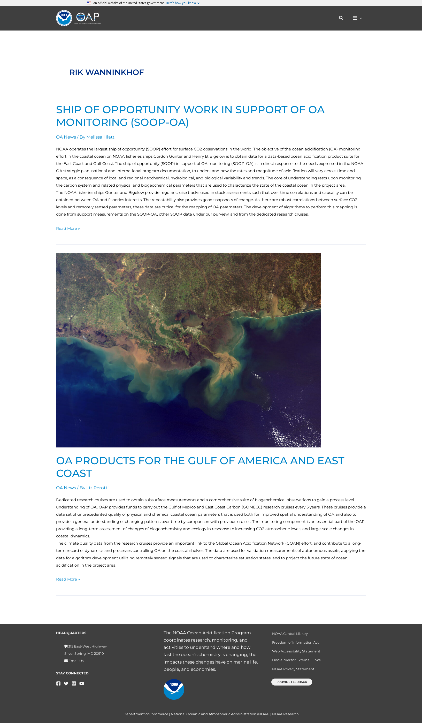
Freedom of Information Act (295, 640)
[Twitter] (66, 681)
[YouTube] (81, 681)
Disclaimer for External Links (296, 658)
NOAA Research (285, 714)
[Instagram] (74, 681)
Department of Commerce (146, 714)
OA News (66, 137)
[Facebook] (58, 681)
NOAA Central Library (290, 631)
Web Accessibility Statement (296, 649)
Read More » (68, 228)
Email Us (75, 659)
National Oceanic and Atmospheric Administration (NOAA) (220, 714)
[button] (341, 18)
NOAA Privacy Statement (293, 667)
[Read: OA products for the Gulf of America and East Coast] (188, 350)
